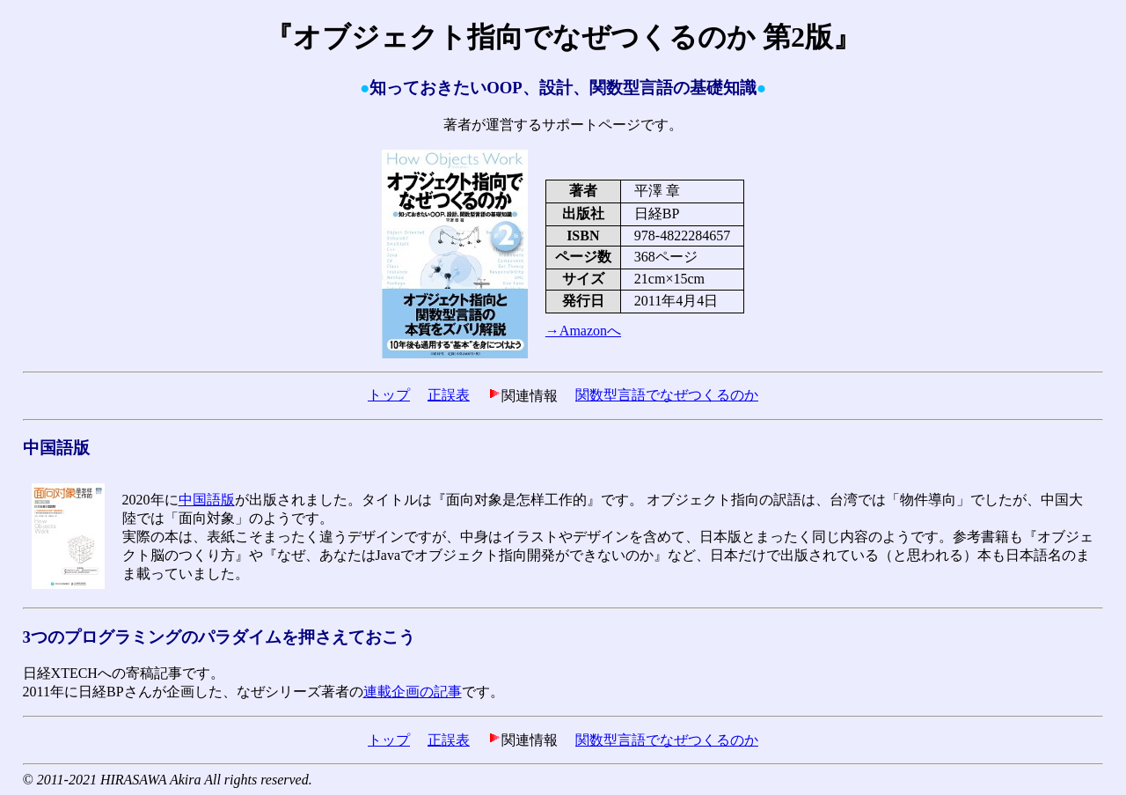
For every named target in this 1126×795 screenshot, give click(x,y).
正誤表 (449, 394)
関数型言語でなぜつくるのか (666, 394)
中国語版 (207, 499)
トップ (389, 394)
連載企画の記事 (412, 691)
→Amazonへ (583, 330)
